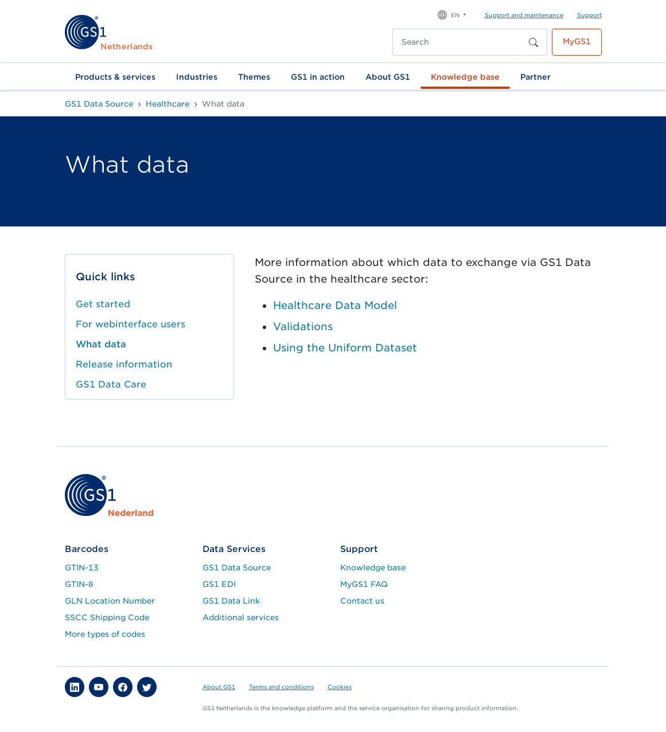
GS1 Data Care (111, 384)
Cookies (340, 686)
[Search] (457, 42)
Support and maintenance (524, 14)
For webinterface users (130, 324)
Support (589, 14)
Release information (124, 364)
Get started (103, 304)
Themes (254, 76)
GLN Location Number (110, 600)
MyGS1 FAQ (364, 584)
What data (101, 344)
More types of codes (105, 634)
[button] (452, 14)
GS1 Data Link (231, 600)
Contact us (362, 600)
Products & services (115, 76)
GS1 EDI (219, 584)
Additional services (240, 617)
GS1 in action (318, 76)
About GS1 (387, 76)
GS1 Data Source (236, 567)
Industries (196, 76)
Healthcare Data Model (335, 305)
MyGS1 (577, 41)
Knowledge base (465, 76)
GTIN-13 (82, 567)
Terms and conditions (281, 686)
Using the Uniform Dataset (345, 348)
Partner (535, 76)
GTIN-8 (79, 584)
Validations (303, 326)
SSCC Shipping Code (107, 617)
